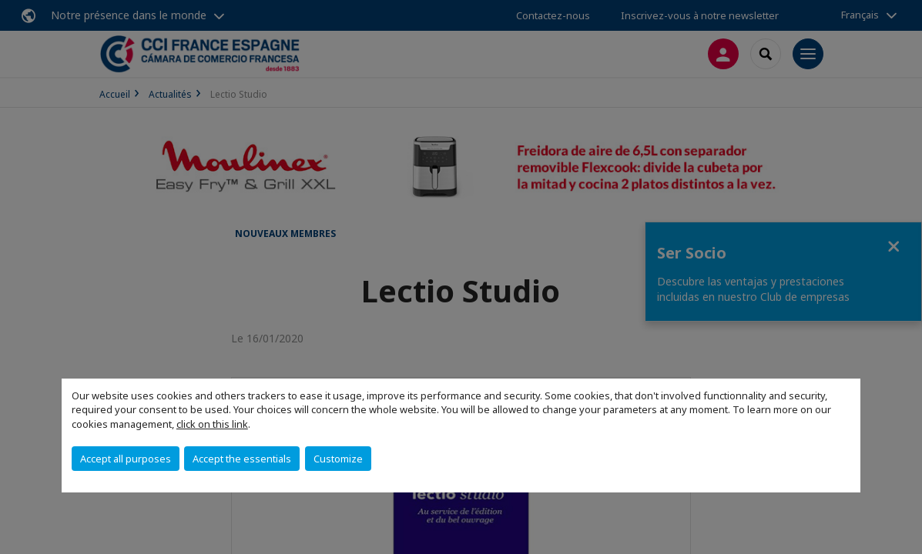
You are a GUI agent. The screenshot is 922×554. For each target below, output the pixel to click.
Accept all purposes (125, 459)
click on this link (212, 424)
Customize (338, 459)
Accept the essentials (242, 459)
